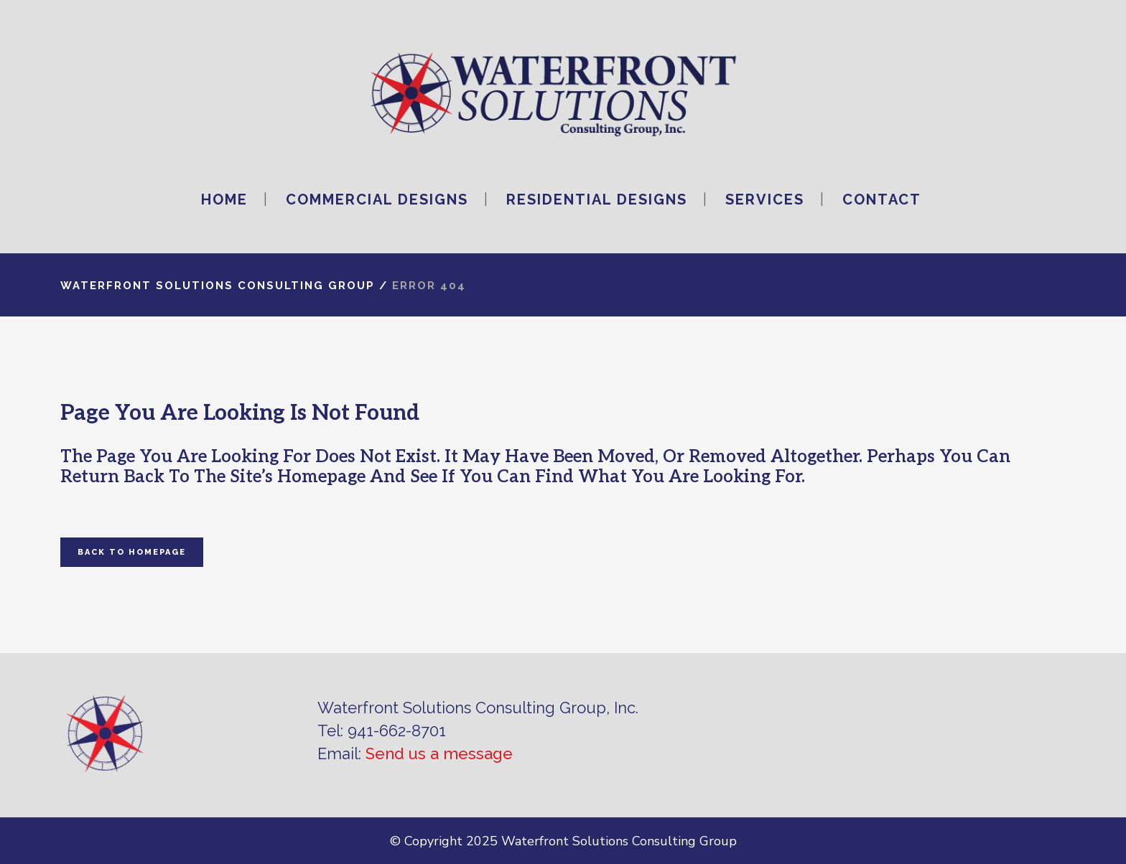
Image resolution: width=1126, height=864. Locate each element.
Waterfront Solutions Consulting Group (217, 285)
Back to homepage (132, 552)
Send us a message (439, 753)
